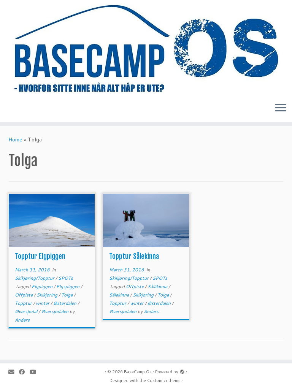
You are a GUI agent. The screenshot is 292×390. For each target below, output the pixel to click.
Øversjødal (26, 311)
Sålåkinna (158, 286)
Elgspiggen (68, 286)
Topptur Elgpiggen (40, 256)
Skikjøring (47, 295)
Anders (22, 320)
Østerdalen (65, 303)
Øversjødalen (55, 311)
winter (43, 303)
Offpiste (24, 295)
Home (15, 139)
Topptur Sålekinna (134, 256)
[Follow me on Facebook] (24, 372)
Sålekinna (119, 295)
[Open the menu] (280, 108)
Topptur (24, 303)
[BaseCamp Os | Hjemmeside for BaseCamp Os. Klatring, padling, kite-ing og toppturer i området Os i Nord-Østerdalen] (146, 48)
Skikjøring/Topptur (35, 278)
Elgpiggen (43, 286)
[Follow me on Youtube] (35, 372)
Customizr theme (164, 380)
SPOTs (65, 278)
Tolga (67, 295)
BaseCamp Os (138, 372)
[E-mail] (13, 372)
